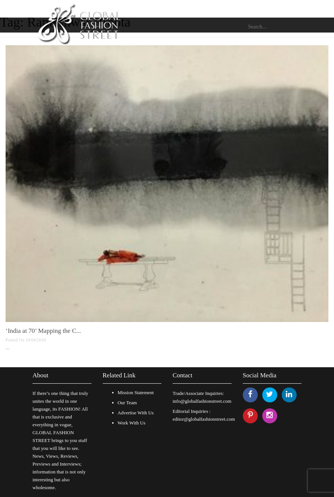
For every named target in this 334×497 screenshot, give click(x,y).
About (41, 375)
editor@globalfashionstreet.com (204, 419)
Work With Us (132, 423)
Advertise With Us (136, 412)
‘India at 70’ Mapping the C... (43, 330)
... (8, 347)
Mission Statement (136, 392)
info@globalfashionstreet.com (202, 401)
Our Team (127, 402)
